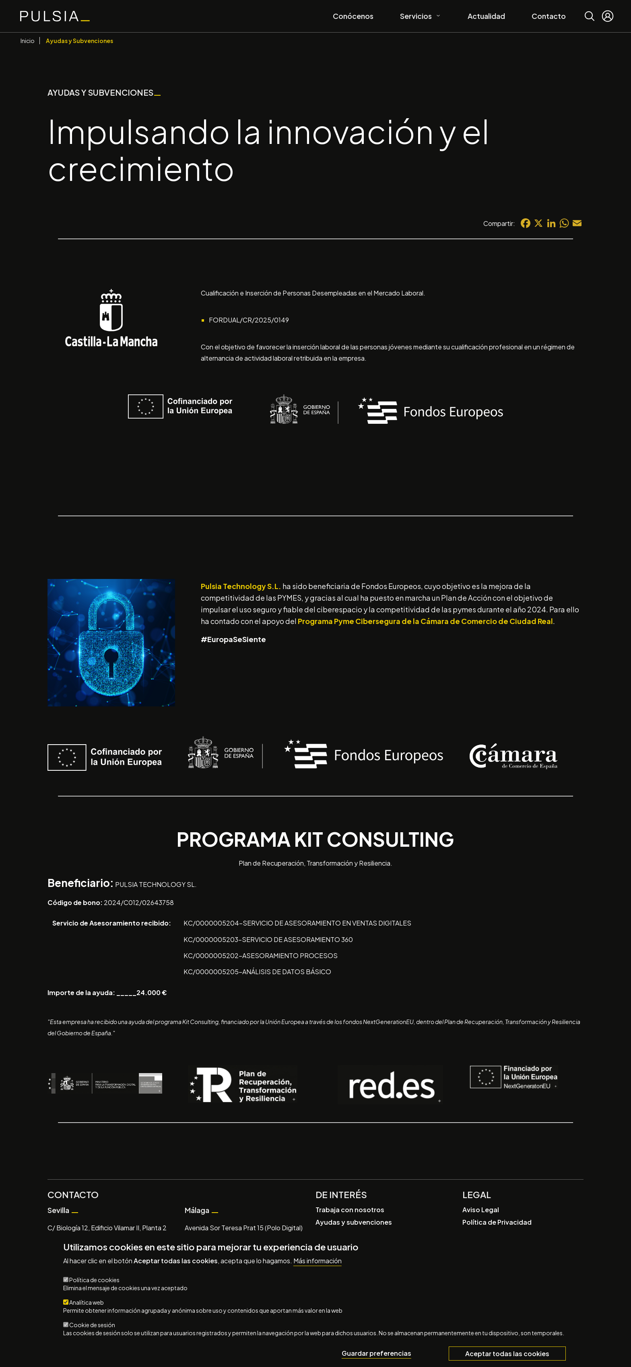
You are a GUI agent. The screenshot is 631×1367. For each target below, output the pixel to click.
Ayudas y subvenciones (354, 1222)
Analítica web (86, 1302)
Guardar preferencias (376, 1353)
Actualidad (486, 16)
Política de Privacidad (497, 1222)
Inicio (28, 40)
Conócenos (353, 16)
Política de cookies (94, 1279)
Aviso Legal (480, 1209)
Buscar (589, 10)
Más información (317, 1260)
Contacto (549, 16)
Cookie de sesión (92, 1324)
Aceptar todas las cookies (507, 1353)
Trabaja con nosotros (350, 1209)
